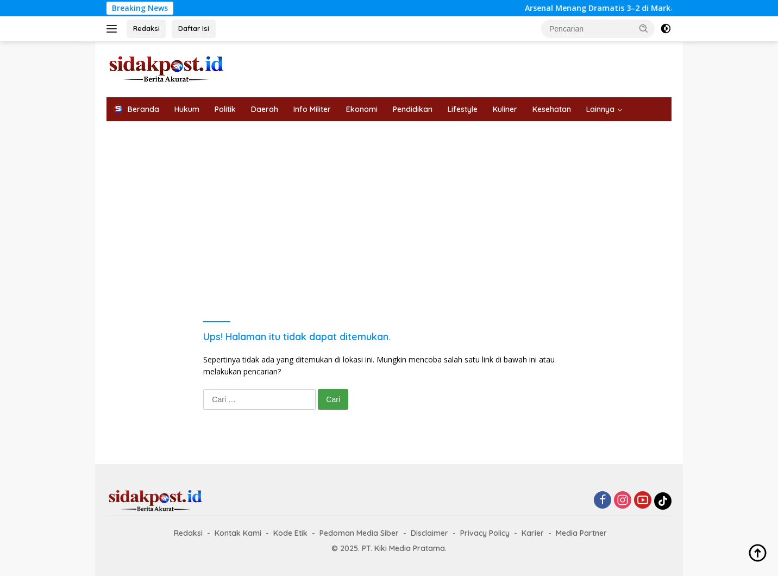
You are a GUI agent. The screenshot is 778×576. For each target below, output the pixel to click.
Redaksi (146, 28)
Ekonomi (362, 109)
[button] (644, 28)
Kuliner (505, 109)
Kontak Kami (238, 533)
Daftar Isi (193, 28)
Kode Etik (290, 533)
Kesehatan (551, 109)
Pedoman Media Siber (359, 533)
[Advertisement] (389, 203)
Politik (225, 109)
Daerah (264, 109)
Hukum (186, 109)
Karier (533, 533)
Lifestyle (463, 109)
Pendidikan (412, 109)
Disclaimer (429, 533)
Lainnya (600, 109)
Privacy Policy (485, 533)
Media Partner (581, 533)
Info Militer (312, 109)
